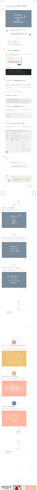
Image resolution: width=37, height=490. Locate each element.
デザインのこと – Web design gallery (5, 424)
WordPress (30, 183)
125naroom (18, 438)
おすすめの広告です (13, 277)
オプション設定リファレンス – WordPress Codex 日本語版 (13, 91)
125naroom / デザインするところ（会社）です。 (30, 424)
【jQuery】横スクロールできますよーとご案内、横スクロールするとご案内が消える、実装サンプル (30, 420)
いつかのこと (14, 424)
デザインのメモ (15, 253)
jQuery (16, 351)
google (25, 391)
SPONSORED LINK (13, 275)
